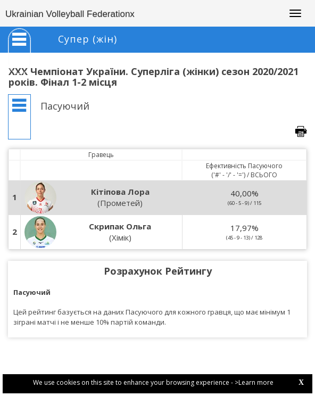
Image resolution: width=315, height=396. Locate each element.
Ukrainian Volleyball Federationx (70, 14)
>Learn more (254, 382)
